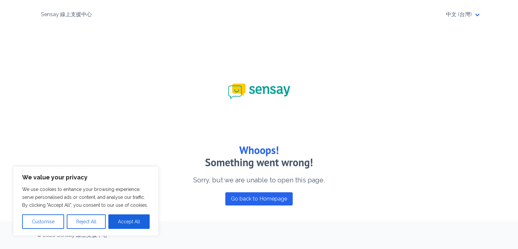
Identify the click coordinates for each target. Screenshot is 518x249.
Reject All (86, 221)
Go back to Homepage (259, 199)
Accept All (129, 221)
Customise (43, 221)
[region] (86, 201)
